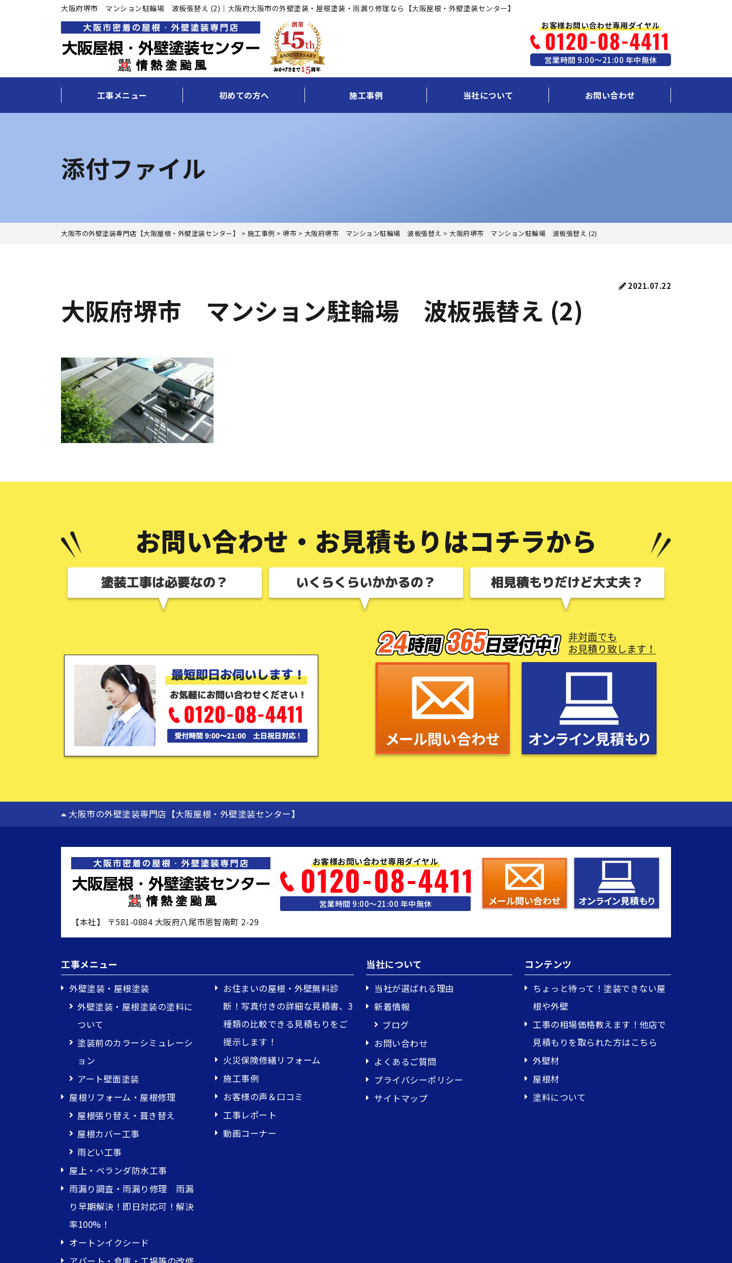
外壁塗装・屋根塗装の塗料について (135, 1015)
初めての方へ (244, 95)
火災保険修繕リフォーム (272, 1059)
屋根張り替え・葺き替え (126, 1115)
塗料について (559, 1097)
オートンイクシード (109, 1242)
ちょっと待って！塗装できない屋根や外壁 (599, 997)
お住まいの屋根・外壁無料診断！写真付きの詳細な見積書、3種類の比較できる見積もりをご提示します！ (288, 1015)
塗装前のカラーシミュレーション (135, 1051)
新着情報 (392, 1006)
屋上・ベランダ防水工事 (118, 1170)
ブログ (395, 1024)
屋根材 (546, 1078)
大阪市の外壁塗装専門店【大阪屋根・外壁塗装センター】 (180, 813)
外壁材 (546, 1060)
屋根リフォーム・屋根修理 (122, 1097)
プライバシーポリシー (418, 1079)
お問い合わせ (610, 95)
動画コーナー (250, 1133)
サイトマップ (401, 1098)
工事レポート (250, 1114)
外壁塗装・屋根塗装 (109, 988)
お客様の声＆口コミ (263, 1096)
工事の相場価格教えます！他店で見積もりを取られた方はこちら (599, 1033)
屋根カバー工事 (108, 1133)
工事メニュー (122, 95)
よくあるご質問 (405, 1061)
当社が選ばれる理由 (414, 988)
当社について (488, 95)
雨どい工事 (99, 1151)
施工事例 (366, 95)
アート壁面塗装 (108, 1078)
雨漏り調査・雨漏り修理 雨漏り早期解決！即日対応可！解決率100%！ (131, 1206)
